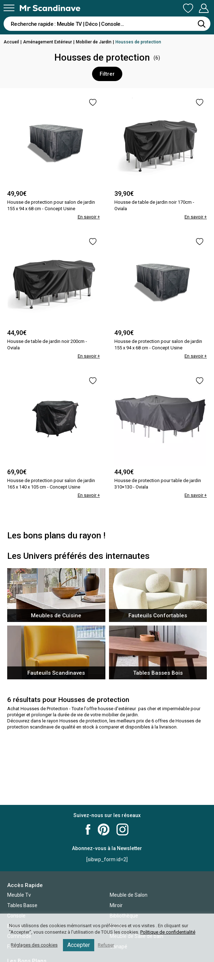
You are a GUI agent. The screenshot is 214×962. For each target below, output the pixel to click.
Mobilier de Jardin (93, 41)
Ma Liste (188, 8)
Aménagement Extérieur (47, 41)
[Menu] (9, 8)
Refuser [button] (106, 945)
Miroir (116, 905)
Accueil (11, 41)
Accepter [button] (78, 945)
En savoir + (89, 217)
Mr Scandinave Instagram (122, 829)
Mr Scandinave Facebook (88, 829)
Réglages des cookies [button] (34, 945)
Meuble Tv (19, 895)
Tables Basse (22, 905)
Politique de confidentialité (167, 932)
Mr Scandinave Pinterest (103, 829)
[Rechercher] (201, 23)
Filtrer (107, 74)
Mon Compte (204, 8)
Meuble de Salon (128, 895)
